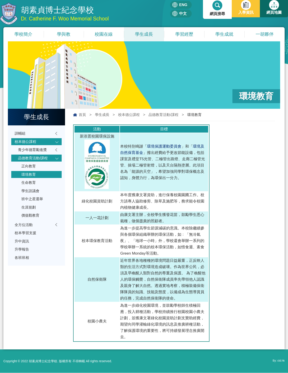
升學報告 (22, 257)
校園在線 (104, 34)
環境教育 (29, 177)
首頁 (82, 115)
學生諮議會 (30, 195)
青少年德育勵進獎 (33, 151)
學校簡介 (23, 34)
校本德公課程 (129, 115)
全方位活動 (24, 231)
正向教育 (29, 169)
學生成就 (224, 34)
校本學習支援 (26, 240)
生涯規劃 (29, 213)
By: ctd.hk (278, 361)
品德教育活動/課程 (163, 115)
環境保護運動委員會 (164, 146)
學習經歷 (184, 34)
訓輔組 (20, 134)
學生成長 (144, 34)
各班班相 (22, 266)
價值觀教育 (30, 221)
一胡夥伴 (265, 34)
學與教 (63, 34)
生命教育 (29, 186)
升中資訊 (22, 249)
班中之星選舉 (32, 204)
